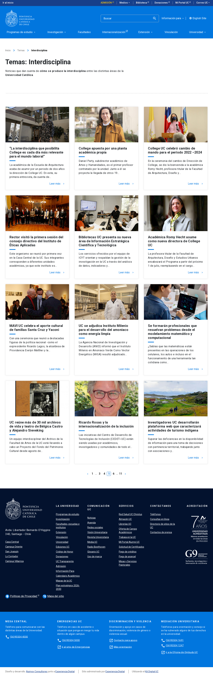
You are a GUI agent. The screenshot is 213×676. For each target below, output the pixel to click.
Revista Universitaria (98, 537)
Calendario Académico (68, 576)
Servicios (126, 506)
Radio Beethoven (96, 547)
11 (120, 473)
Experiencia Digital (65, 671)
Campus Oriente (13, 546)
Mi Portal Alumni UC (129, 542)
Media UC (92, 542)
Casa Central (12, 541)
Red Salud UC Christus (130, 514)
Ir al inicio (8, 2)
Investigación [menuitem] (56, 32)
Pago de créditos (127, 551)
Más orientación (123, 646)
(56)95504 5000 (71, 640)
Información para (173, 18)
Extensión (61, 532)
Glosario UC (93, 551)
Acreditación (197, 506)
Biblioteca (141, 2)
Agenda (91, 522)
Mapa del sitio (53, 596)
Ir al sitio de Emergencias (76, 646)
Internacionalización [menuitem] (113, 32)
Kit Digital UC (151, 671)
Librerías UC (125, 524)
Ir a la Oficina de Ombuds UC (182, 652)
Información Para (65, 571)
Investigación (63, 519)
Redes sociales (95, 527)
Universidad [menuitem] (197, 32)
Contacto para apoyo (125, 640)
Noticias (91, 517)
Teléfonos (155, 514)
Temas (21, 50)
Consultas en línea (159, 519)
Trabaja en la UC (127, 537)
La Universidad (67, 506)
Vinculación (62, 537)
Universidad (62, 542)
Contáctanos (160, 506)
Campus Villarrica (14, 561)
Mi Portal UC (182, 2)
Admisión (106, 2)
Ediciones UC (62, 547)
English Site (197, 18)
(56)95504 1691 (175, 640)
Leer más (57, 183)
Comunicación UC (98, 508)
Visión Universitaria (97, 532)
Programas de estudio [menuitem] (21, 32)
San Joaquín (11, 551)
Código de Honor (64, 551)
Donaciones (161, 2)
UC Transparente (65, 561)
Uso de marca (94, 556)
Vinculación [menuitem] (171, 32)
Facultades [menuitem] (84, 32)
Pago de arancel (127, 556)
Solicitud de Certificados (131, 547)
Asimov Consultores (36, 671)
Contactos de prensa (161, 532)
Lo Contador (11, 556)
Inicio (8, 50)
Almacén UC (125, 519)
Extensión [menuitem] (145, 32)
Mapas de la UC (64, 580)
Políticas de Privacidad (21, 596)
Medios (124, 2)
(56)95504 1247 (175, 645)
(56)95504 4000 (19, 636)
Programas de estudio (67, 514)
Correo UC (203, 2)
